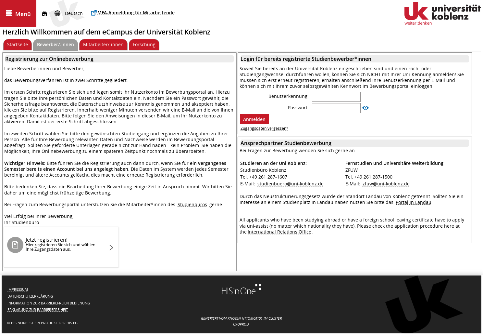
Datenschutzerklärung (30, 296)
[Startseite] (44, 13)
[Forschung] (144, 44)
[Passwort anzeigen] (365, 108)
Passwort (298, 108)
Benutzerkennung (288, 96)
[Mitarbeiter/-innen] (103, 44)
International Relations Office (279, 232)
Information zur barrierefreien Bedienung (48, 303)
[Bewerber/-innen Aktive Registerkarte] (55, 44)
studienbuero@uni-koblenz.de (290, 184)
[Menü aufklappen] (18, 13)
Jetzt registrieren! (63, 244)
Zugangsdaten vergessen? (264, 128)
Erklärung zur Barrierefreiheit (37, 309)
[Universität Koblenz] (442, 13)
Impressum (17, 289)
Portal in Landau (413, 202)
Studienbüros (192, 204)
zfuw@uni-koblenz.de (386, 184)
